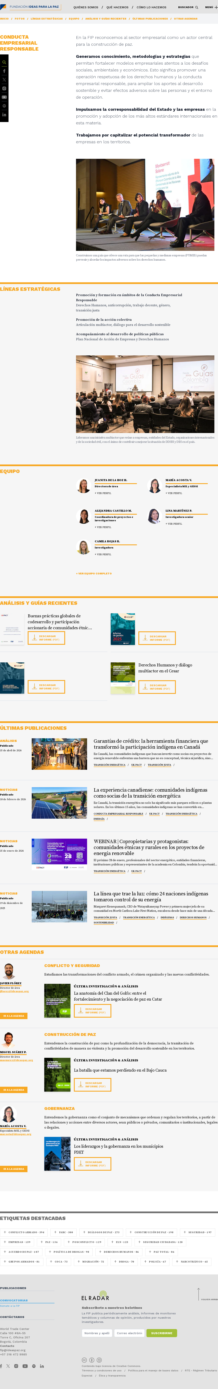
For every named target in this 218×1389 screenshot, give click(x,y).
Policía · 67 (155, 1261)
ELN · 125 (119, 1242)
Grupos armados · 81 (22, 1261)
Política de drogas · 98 (69, 1252)
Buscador (188, 7)
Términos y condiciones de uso (102, 1370)
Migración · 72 (90, 1261)
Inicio (4, 18)
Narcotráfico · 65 (192, 1261)
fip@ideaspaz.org (13, 1350)
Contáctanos (12, 1317)
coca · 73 (59, 1261)
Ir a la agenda (13, 1015)
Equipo (74, 18)
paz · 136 (49, 1242)
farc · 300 (63, 1232)
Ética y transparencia (112, 1375)
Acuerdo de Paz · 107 (21, 1252)
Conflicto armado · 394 (24, 1232)
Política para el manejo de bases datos (153, 1370)
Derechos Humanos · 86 (119, 1252)
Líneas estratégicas (47, 18)
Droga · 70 (124, 1261)
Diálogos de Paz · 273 (101, 1232)
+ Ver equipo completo (94, 573)
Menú (211, 7)
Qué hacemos (117, 7)
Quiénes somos (85, 7)
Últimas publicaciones (150, 18)
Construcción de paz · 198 (151, 1232)
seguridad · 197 (198, 1232)
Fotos (20, 18)
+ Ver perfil (103, 493)
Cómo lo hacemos (151, 7)
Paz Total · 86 (161, 1252)
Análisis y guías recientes (105, 18)
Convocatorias (14, 1300)
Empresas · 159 (17, 1242)
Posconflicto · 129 (84, 1242)
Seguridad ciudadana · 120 (160, 1242)
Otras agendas (186, 18)
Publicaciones (13, 1288)
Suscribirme (161, 1333)
